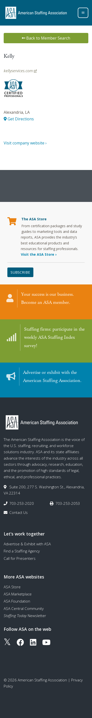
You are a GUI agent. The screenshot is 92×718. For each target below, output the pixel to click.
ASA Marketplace (18, 593)
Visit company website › (25, 143)
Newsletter (25, 615)
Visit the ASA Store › (38, 254)
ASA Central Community (24, 608)
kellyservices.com (20, 70)
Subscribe (20, 272)
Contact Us (18, 512)
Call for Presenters (20, 558)
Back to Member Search (46, 38)
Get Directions (19, 119)
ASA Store (12, 586)
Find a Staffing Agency (22, 551)
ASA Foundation (17, 601)
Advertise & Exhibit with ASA (27, 543)
